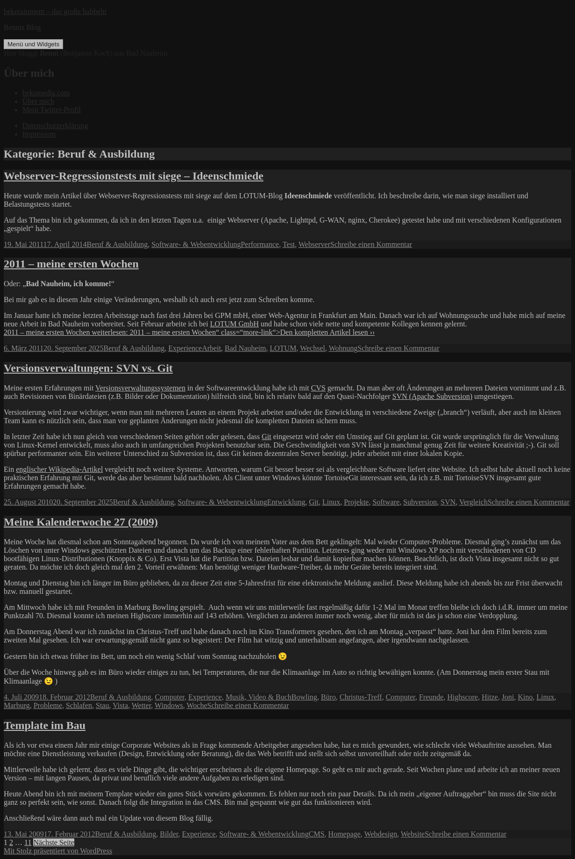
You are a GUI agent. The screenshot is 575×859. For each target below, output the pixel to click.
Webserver (314, 244)
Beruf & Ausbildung (117, 244)
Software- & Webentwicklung (196, 244)
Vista (120, 705)
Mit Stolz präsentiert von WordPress (58, 851)
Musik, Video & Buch (258, 697)
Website (413, 834)
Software (385, 502)
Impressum (39, 134)
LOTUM (283, 348)
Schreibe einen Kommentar (371, 244)
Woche (196, 705)
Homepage (344, 834)
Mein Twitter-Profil (51, 110)
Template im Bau (44, 725)
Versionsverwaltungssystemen (140, 388)
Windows (169, 705)
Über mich (38, 101)
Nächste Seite (53, 842)
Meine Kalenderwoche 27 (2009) (81, 522)
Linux (331, 502)
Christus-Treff (361, 697)
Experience (185, 348)
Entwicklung (286, 502)
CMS (317, 834)
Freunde (431, 697)
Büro (328, 697)
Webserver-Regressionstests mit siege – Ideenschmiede (133, 176)
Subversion (420, 502)
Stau (102, 705)
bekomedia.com (46, 93)
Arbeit (211, 348)
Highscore (462, 697)
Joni (508, 697)
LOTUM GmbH (234, 324)
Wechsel (312, 348)
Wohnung (343, 348)
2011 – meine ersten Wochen (71, 264)
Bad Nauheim (245, 348)
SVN (447, 502)
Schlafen (79, 705)
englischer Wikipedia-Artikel (59, 469)
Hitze (490, 697)
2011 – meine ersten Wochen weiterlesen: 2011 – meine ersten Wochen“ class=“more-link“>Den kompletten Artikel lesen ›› (189, 332)
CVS (318, 388)
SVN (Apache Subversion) (432, 396)
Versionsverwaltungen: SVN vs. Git (88, 368)
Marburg (17, 705)
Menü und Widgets (33, 44)
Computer (170, 697)
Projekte (356, 502)
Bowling (304, 697)
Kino (525, 697)
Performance (260, 244)
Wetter (141, 705)
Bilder (169, 834)
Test (289, 244)
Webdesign (381, 834)
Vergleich (473, 502)
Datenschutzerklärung (55, 126)
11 (27, 842)
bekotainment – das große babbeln (55, 11)
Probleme (48, 705)
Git (266, 436)
